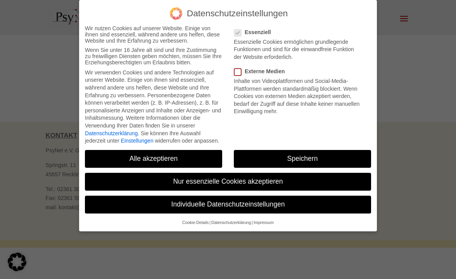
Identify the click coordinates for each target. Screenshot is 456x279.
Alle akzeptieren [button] (154, 158)
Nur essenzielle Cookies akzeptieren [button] (228, 181)
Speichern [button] (302, 158)
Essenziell (256, 32)
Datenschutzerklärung (111, 133)
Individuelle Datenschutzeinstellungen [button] (228, 204)
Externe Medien (262, 71)
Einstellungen (137, 141)
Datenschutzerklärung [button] (231, 222)
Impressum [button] (264, 222)
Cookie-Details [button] (195, 222)
